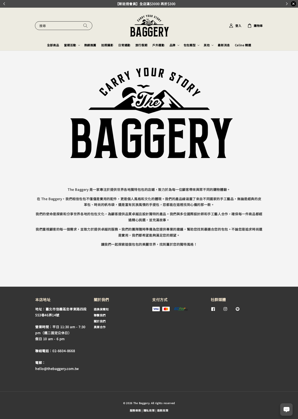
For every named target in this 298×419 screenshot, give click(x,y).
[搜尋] (85, 26)
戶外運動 (158, 45)
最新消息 (224, 45)
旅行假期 (141, 45)
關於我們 (100, 321)
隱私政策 (149, 410)
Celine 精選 (243, 45)
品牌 (172, 45)
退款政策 (162, 410)
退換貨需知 (101, 309)
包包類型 (190, 45)
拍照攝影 (107, 45)
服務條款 (135, 410)
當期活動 (70, 45)
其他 (207, 45)
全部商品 (53, 45)
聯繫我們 (100, 315)
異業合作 (100, 327)
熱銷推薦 (90, 45)
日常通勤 (124, 45)
